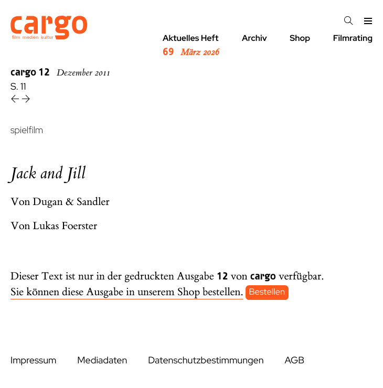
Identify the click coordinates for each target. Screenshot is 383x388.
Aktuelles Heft (191, 46)
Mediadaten (102, 360)
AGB (294, 360)
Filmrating (353, 38)
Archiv (254, 38)
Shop (300, 38)
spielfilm (26, 130)
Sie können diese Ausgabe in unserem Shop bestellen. (126, 292)
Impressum (33, 360)
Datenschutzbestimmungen (205, 360)
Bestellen (267, 292)
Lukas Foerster (65, 226)
